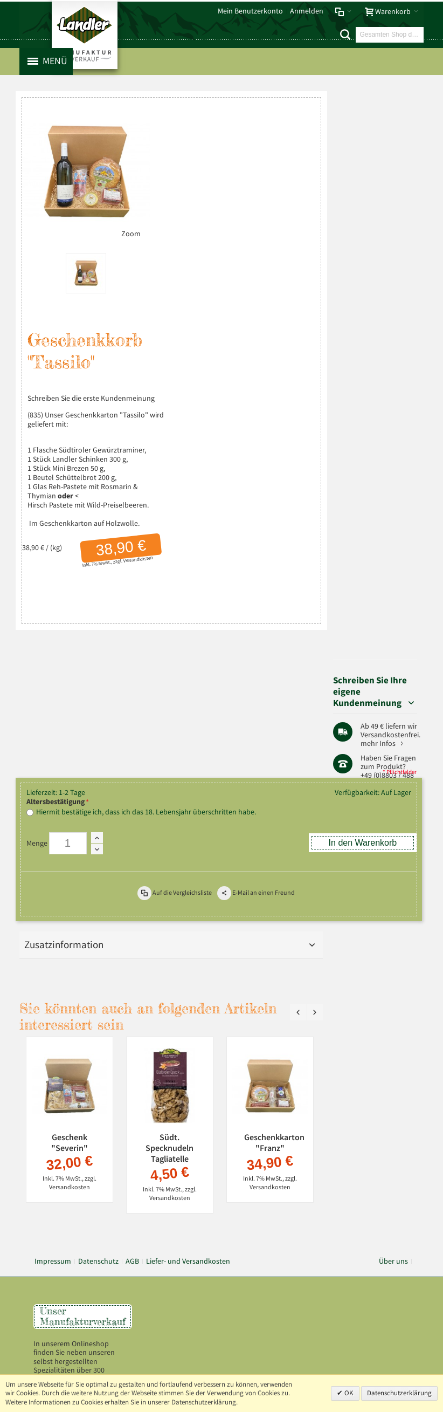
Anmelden (306, 11)
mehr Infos (385, 213)
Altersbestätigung (55, 602)
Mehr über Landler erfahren (83, 1220)
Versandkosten (133, 553)
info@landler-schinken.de (370, 1174)
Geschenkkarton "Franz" (274, 943)
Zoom (125, 227)
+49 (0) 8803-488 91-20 (372, 1139)
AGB (132, 1061)
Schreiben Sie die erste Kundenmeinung (91, 392)
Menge (36, 644)
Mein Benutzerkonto (250, 11)
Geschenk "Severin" (69, 943)
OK (348, 1392)
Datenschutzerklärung (399, 1392)
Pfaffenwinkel (390, 294)
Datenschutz (98, 1061)
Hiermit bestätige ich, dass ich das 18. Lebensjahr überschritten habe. (146, 613)
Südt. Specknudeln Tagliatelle (170, 949)
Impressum (52, 1061)
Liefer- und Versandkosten (188, 1061)
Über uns (393, 1061)
